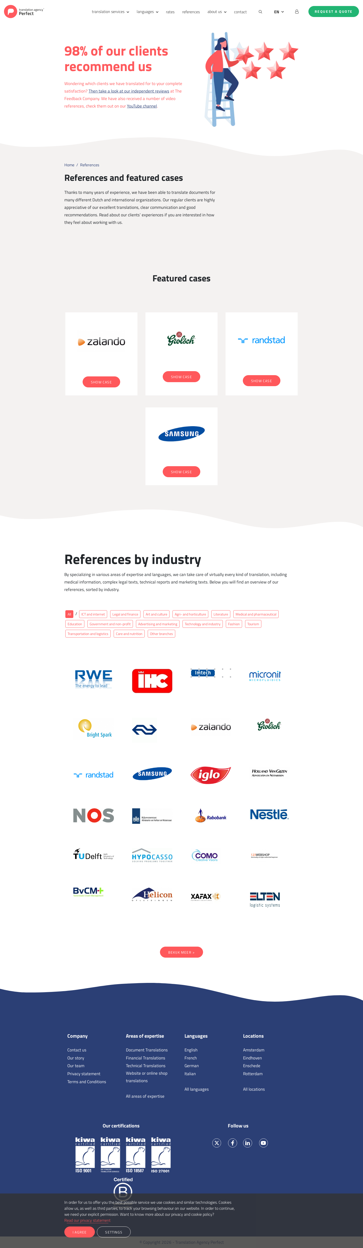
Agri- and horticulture (190, 614)
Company (77, 1036)
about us (215, 12)
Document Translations (147, 1050)
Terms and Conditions (86, 1081)
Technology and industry (203, 624)
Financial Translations (145, 1058)
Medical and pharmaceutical (256, 614)
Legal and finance (125, 614)
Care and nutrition (129, 633)
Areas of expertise (145, 1036)
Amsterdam (253, 1050)
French (191, 1058)
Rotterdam (253, 1073)
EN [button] (276, 12)
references (191, 12)
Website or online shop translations (146, 1077)
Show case (101, 382)
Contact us (76, 1050)
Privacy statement (83, 1073)
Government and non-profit (110, 624)
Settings (113, 1232)
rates (170, 12)
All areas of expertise (145, 1096)
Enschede (251, 1065)
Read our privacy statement (87, 1220)
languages (145, 12)
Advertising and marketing (157, 624)
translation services (108, 12)
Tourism (253, 624)
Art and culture (156, 614)
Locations (253, 1036)
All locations (254, 1089)
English (191, 1050)
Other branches (161, 633)
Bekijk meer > (181, 952)
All (69, 614)
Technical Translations (145, 1065)
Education (75, 624)
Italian (190, 1073)
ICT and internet (93, 614)
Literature (221, 614)
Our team (75, 1065)
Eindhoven (252, 1058)
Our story (75, 1058)
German (192, 1065)
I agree (80, 1232)
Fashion (234, 624)
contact (240, 12)
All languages (197, 1089)
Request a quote (334, 11)
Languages (196, 1036)
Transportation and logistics (88, 633)
